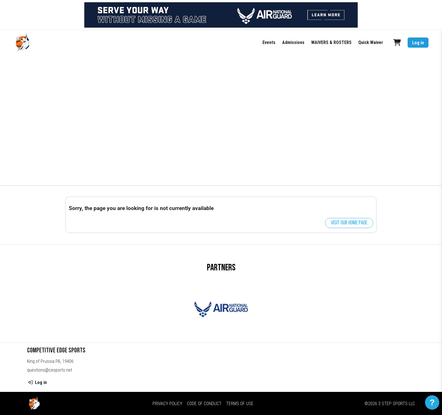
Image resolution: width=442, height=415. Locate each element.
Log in (418, 42)
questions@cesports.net (49, 370)
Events (268, 42)
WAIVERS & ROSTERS (331, 42)
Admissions (293, 42)
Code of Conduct (204, 403)
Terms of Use (239, 403)
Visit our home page (349, 223)
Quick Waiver (370, 42)
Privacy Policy (167, 403)
